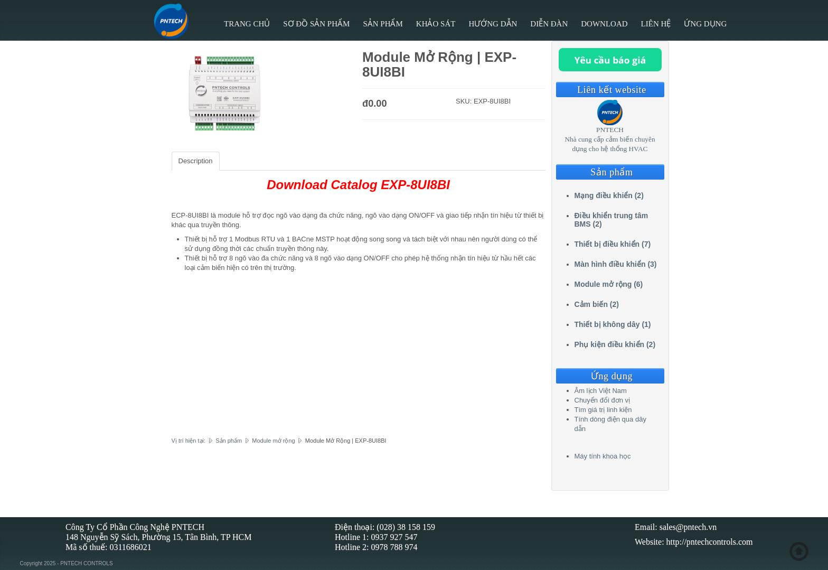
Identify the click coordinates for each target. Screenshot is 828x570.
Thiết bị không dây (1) (613, 324)
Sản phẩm (382, 24)
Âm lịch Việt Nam (601, 391)
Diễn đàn (549, 24)
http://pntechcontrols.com (709, 541)
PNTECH (610, 130)
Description (195, 161)
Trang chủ (247, 24)
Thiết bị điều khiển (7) (613, 244)
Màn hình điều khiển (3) (616, 264)
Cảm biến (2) (597, 304)
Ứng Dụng (705, 24)
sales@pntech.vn (688, 526)
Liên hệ (656, 24)
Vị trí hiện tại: (189, 440)
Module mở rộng (273, 440)
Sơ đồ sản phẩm (316, 24)
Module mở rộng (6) (609, 284)
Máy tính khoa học (603, 456)
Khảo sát (436, 24)
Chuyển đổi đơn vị (603, 400)
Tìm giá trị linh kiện (603, 410)
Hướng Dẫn (492, 24)
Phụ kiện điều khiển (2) (615, 344)
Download (604, 24)
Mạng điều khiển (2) (609, 195)
